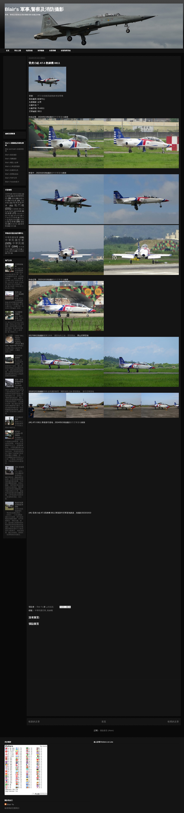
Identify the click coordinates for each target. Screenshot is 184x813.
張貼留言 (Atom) (107, 731)
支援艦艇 (15, 209)
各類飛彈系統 (66, 50)
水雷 (9, 215)
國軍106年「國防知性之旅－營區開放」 (60, 336)
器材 (13, 198)
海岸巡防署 (16, 249)
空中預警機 (13, 217)
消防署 (11, 251)
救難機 (18, 211)
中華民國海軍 (12, 237)
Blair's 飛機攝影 (11, 159)
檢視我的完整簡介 (12, 808)
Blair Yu (10, 804)
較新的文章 (34, 721)
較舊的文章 (173, 721)
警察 (8, 253)
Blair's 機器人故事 (11, 162)
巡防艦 (13, 200)
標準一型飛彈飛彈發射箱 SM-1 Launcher (19, 382)
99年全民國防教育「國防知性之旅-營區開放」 (63, 391)
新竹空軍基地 (58, 117)
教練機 (50, 610)
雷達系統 (14, 224)
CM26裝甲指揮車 (19, 357)
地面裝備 (29, 50)
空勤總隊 (21, 251)
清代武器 (16, 215)
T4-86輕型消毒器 (19, 313)
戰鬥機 (19, 205)
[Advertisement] (103, 697)
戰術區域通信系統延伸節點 (19, 505)
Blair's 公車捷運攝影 (12, 166)
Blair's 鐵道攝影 (11, 155)
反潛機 (7, 196)
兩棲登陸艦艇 (17, 194)
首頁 (7, 50)
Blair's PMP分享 (11, 178)
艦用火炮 (12, 220)
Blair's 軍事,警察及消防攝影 (34, 9)
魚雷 (12, 226)
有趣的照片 (20, 213)
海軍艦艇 (41, 50)
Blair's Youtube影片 (12, 182)
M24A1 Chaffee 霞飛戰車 (19, 433)
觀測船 (22, 219)
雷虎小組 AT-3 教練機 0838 (19, 294)
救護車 (11, 211)
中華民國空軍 (40, 610)
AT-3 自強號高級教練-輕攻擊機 (50, 96)
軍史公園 (17, 50)
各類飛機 (52, 50)
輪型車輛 (11, 222)
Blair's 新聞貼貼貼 (11, 174)
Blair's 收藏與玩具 (11, 170)
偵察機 (7, 194)
